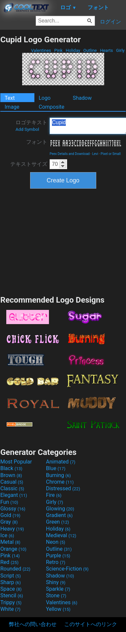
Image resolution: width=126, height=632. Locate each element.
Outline (90, 50)
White (10, 609)
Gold (10, 515)
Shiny (55, 582)
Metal (10, 542)
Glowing (60, 508)
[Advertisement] (63, 241)
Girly (120, 50)
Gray (9, 522)
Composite (51, 107)
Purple (58, 555)
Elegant (13, 495)
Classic (12, 488)
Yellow (58, 609)
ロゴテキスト (31, 125)
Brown (11, 475)
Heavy (12, 529)
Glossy (12, 508)
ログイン (110, 22)
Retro (55, 562)
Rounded (15, 569)
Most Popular (16, 462)
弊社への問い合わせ (33, 624)
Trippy (10, 602)
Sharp (10, 582)
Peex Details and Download (70, 154)
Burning (58, 475)
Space (10, 589)
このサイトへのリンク (90, 624)
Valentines (41, 50)
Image (12, 107)
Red (9, 562)
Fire (54, 495)
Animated (60, 462)
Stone (56, 595)
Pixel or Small (110, 154)
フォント (36, 142)
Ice (7, 535)
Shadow (82, 98)
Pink (58, 50)
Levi (95, 154)
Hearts (106, 50)
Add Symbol (27, 129)
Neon (55, 542)
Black (11, 468)
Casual (11, 482)
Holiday (73, 50)
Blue (55, 468)
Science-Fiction (67, 569)
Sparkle (58, 589)
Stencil (11, 595)
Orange (13, 549)
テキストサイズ (28, 164)
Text (10, 98)
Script (10, 576)
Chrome (60, 482)
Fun (9, 502)
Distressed (63, 488)
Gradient (59, 515)
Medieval (61, 535)
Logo (45, 98)
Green (57, 522)
